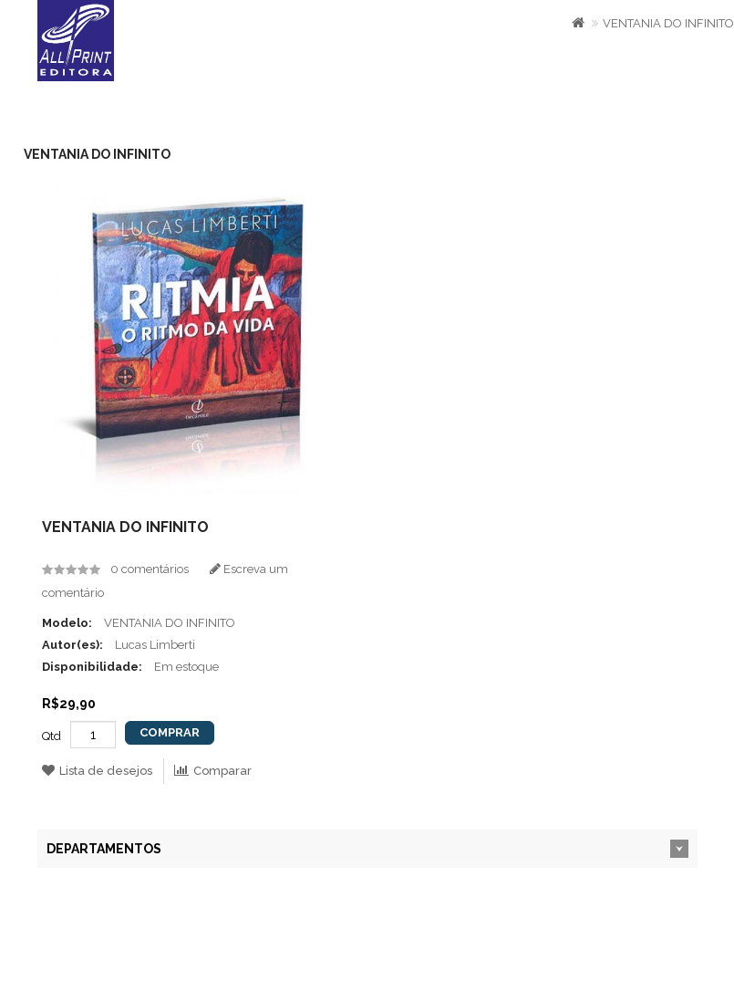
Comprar (170, 732)
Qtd (51, 736)
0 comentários (149, 569)
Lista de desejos (97, 771)
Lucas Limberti (155, 645)
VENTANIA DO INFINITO (668, 23)
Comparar (213, 771)
